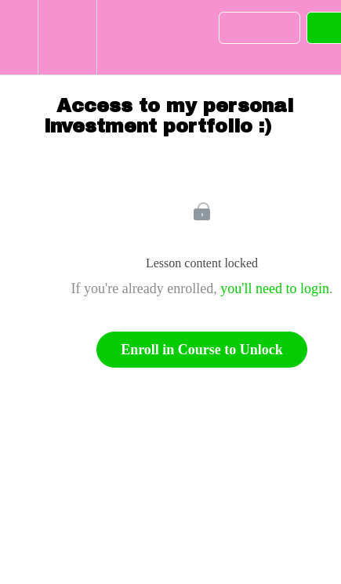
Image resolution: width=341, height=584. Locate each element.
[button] (19, 37)
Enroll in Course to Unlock (202, 349)
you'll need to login (274, 288)
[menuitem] (67, 37)
